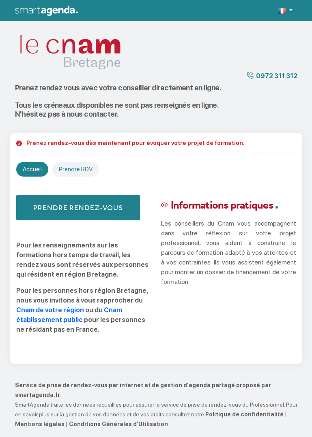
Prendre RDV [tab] (76, 169)
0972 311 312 (276, 76)
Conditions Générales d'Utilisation (118, 424)
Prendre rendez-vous (78, 207)
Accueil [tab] (32, 169)
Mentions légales (40, 424)
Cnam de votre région (50, 310)
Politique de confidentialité (244, 414)
